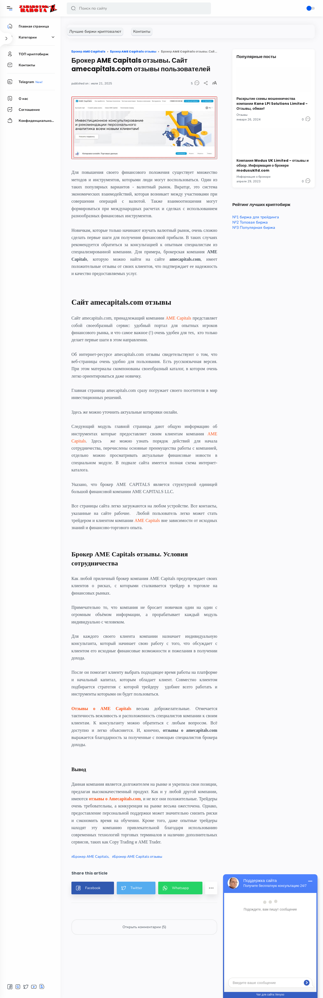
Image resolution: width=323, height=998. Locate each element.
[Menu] (9, 8)
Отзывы (241, 115)
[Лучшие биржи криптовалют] (95, 31)
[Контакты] (141, 31)
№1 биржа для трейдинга (255, 217)
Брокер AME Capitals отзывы (138, 856)
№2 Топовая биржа (250, 222)
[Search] (139, 8)
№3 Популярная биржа (253, 227)
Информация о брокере (253, 177)
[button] (73, 8)
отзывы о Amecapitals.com (115, 798)
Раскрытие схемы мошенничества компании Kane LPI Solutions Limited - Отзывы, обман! (272, 103)
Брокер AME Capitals (90, 856)
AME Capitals (178, 318)
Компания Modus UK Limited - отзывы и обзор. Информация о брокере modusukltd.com (272, 165)
